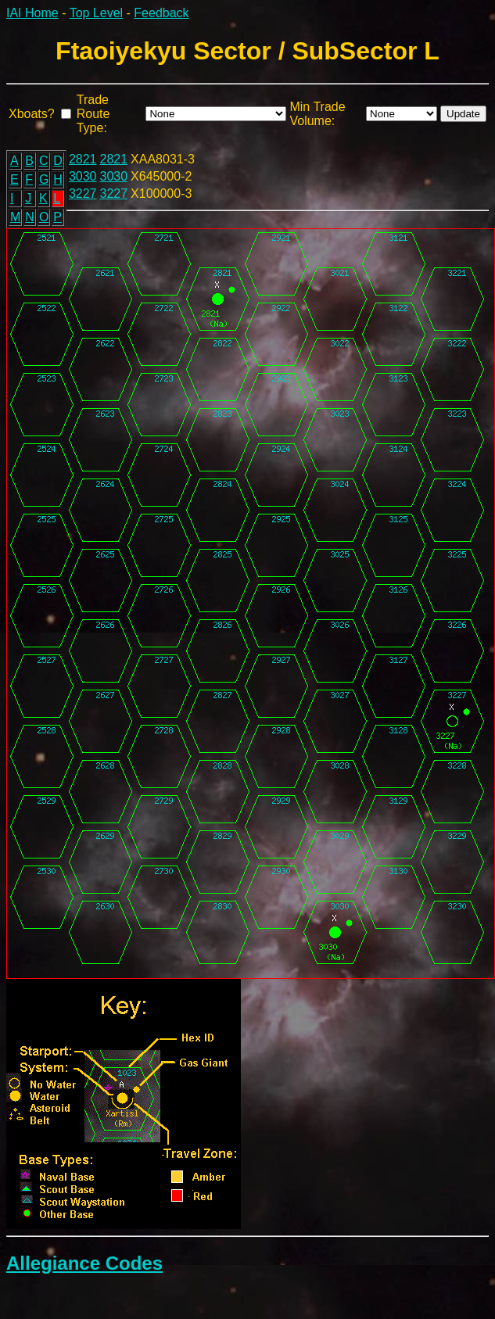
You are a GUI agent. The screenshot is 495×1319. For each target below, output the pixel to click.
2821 (83, 159)
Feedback (161, 13)
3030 (83, 176)
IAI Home (32, 13)
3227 (83, 193)
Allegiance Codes (84, 1263)
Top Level (97, 13)
